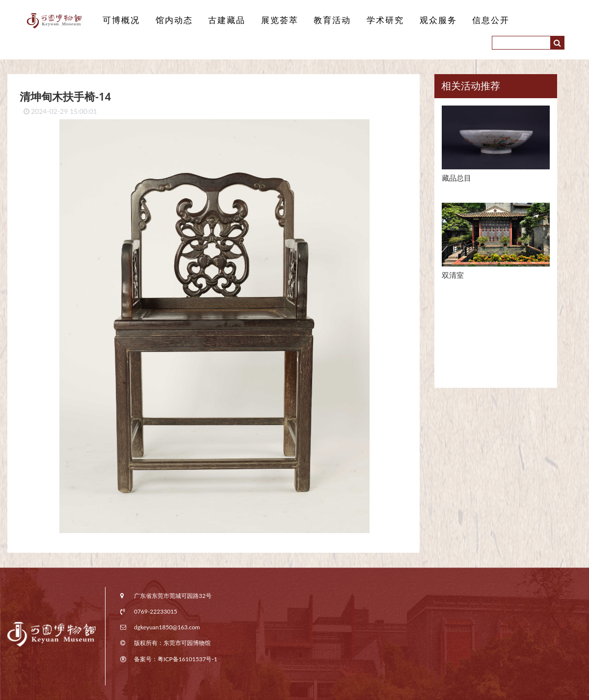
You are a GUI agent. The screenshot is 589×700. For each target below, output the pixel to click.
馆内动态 (174, 20)
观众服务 (438, 20)
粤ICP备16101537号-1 (187, 659)
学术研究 (385, 20)
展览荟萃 (279, 20)
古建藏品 (226, 20)
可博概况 (121, 20)
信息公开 (490, 20)
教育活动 (332, 20)
